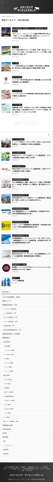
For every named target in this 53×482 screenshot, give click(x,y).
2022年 (8, 16)
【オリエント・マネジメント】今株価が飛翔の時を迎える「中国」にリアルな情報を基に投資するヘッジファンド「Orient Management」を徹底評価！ (31, 36)
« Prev (17, 123)
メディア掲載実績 (18, 280)
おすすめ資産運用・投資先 (11, 467)
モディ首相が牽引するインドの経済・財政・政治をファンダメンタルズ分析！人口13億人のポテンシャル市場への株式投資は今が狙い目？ (31, 52)
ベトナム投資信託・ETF (14, 468)
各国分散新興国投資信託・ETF (30, 468)
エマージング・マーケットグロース (26, 475)
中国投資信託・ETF (33, 467)
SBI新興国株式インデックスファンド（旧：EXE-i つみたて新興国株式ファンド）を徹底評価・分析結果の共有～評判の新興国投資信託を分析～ (31, 240)
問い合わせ (29, 470)
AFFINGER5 (41, 479)
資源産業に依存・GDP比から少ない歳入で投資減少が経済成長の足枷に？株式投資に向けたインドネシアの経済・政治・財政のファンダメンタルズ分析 (31, 110)
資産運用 (23, 467)
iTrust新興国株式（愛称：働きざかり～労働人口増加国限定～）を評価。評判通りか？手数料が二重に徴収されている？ (31, 184)
